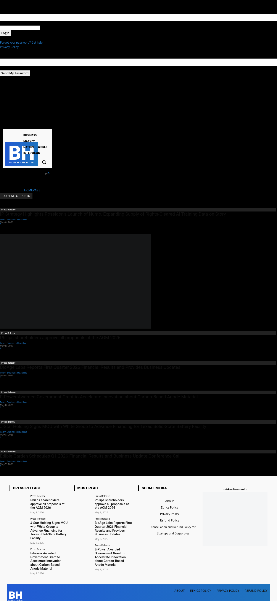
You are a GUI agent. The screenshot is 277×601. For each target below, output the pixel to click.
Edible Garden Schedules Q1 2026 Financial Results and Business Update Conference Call (90, 456)
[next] (48, 173)
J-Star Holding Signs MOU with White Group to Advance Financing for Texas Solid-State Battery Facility (103, 426)
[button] (44, 162)
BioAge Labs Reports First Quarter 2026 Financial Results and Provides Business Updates (90, 367)
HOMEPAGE (32, 190)
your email (7, 68)
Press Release (8, 209)
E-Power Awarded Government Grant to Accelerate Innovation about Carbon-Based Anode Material (99, 396)
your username (10, 23)
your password (50, 28)
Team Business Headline (13, 219)
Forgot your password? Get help (21, 42)
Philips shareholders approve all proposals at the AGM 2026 (60, 337)
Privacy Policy (9, 47)
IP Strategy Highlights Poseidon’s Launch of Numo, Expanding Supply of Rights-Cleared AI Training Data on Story (113, 214)
